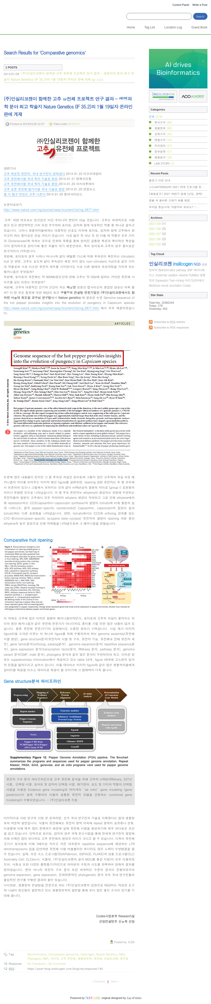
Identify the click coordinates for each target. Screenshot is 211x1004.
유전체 (98, 958)
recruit (164, 285)
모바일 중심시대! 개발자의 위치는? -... (174, 207)
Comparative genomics (63, 954)
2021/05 (155, 244)
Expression (162, 280)
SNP (45, 958)
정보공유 (163, 151)
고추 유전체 (68, 958)
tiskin (138, 997)
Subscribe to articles (169, 321)
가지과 (54, 958)
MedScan (154, 285)
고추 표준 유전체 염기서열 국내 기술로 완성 (34, 189)
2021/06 (155, 239)
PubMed (194, 275)
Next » (115, 981)
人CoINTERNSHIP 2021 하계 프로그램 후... (177, 187)
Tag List (149, 27)
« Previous (99, 981)
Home (131, 27)
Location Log (173, 27)
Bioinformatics (36, 954)
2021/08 (155, 228)
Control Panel (180, 4)
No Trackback (37, 963)
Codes (187, 285)
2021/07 (155, 233)
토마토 (124, 958)
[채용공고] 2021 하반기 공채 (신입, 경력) (175, 194)
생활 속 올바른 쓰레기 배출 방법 (169, 200)
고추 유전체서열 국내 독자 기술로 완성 (31, 178)
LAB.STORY (165, 163)
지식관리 (163, 145)
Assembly (161, 275)
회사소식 (74, 124)
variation (173, 275)
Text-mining (176, 280)
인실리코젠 (111, 958)
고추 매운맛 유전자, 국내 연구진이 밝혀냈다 (34, 173)
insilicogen (87, 954)
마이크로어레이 (194, 280)
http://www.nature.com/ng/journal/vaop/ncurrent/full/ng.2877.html (51, 209)
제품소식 (163, 140)
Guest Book (199, 27)
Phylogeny (34, 958)
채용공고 (163, 157)
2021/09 (155, 223)
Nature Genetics (106, 954)
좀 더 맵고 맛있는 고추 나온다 (25, 194)
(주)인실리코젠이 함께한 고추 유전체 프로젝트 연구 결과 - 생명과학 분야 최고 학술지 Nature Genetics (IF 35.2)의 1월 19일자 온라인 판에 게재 (69, 76)
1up (129, 997)
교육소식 (163, 134)
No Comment (57, 963)
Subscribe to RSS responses (171, 327)
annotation (175, 285)
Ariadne (183, 275)
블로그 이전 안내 (159, 180)
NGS (122, 954)
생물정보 (163, 128)
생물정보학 (85, 958)
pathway (181, 270)
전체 (155, 116)
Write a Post (199, 4)
